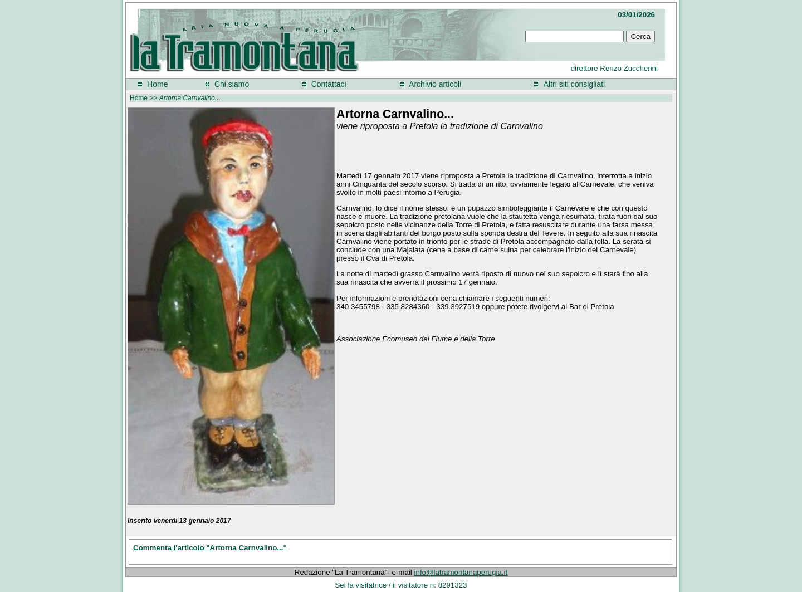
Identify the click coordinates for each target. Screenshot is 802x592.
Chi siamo (231, 84)
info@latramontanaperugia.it (461, 572)
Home (157, 84)
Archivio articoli (435, 84)
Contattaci (328, 84)
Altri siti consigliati (574, 84)
